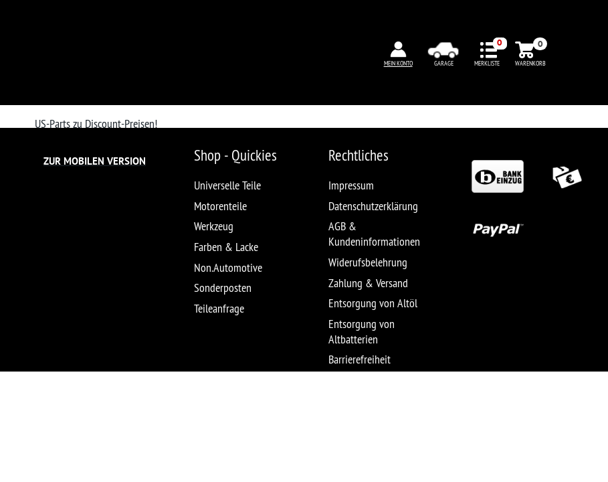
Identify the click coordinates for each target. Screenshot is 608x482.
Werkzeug (213, 226)
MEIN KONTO (398, 63)
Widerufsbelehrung (367, 262)
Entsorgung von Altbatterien (361, 331)
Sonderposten (222, 287)
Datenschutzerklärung (373, 206)
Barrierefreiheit (359, 359)
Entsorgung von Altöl (372, 303)
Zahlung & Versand (368, 283)
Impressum (351, 185)
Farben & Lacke (226, 246)
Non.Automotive (228, 267)
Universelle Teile (227, 185)
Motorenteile (220, 206)
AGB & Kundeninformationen (374, 233)
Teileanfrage (219, 308)
